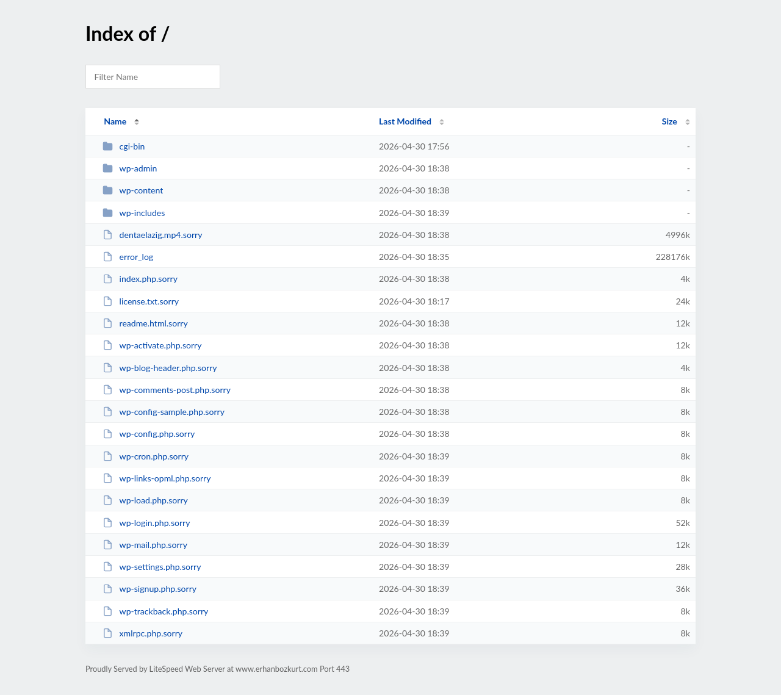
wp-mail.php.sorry (145, 544)
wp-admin (130, 168)
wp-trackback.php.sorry (155, 611)
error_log (128, 256)
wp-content (133, 190)
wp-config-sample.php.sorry (164, 411)
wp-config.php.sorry (149, 433)
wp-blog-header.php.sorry (160, 367)
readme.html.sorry (145, 323)
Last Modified (405, 121)
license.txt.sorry (141, 301)
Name (115, 121)
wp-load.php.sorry (145, 500)
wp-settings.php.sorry (152, 566)
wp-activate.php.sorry (152, 345)
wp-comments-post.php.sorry (167, 389)
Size (669, 121)
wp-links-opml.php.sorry (157, 478)
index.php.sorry (140, 278)
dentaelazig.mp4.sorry (152, 234)
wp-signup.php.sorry (149, 588)
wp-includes (134, 212)
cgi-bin (124, 146)
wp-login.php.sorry (146, 522)
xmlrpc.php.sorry (142, 633)
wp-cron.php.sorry (146, 456)
